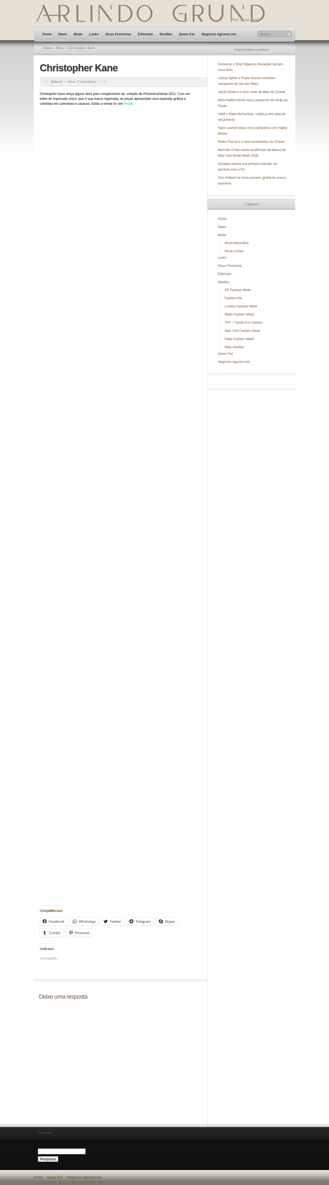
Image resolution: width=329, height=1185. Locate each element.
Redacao (56, 82)
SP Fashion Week (238, 290)
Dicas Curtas (234, 251)
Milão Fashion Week (239, 314)
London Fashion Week (241, 306)
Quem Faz (187, 34)
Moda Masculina (236, 243)
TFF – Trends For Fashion (244, 323)
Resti (127, 104)
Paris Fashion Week (239, 339)
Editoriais (145, 34)
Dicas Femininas (118, 34)
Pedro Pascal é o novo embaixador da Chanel (251, 142)
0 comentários (86, 82)
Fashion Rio (233, 298)
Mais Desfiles (234, 347)
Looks (94, 34)
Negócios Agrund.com (219, 34)
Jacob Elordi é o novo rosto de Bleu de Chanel (251, 92)
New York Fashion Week (242, 331)
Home (46, 34)
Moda (78, 34)
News (62, 34)
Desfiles (166, 34)
